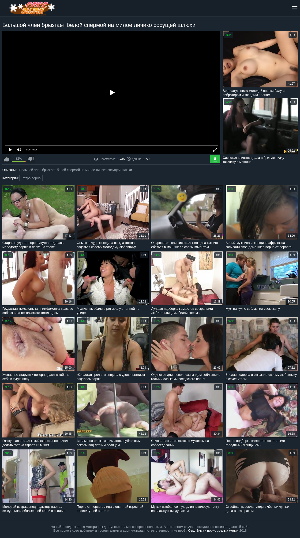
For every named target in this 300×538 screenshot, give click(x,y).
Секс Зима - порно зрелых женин (213, 530)
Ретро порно (31, 178)
